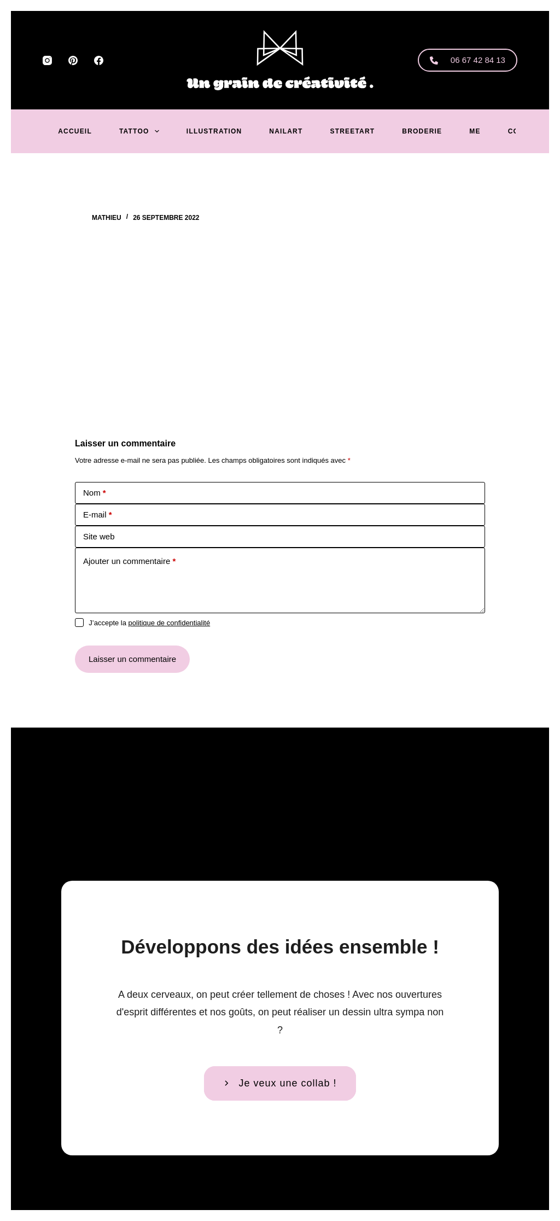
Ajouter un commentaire (129, 561)
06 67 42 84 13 (467, 60)
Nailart (285, 131)
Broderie (422, 131)
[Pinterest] (73, 60)
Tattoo (141, 131)
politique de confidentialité (170, 623)
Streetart (352, 131)
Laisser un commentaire (132, 659)
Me (474, 131)
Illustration (214, 131)
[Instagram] (47, 60)
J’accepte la (149, 623)
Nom (94, 492)
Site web (99, 536)
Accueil (75, 131)
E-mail (97, 514)
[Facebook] (98, 60)
